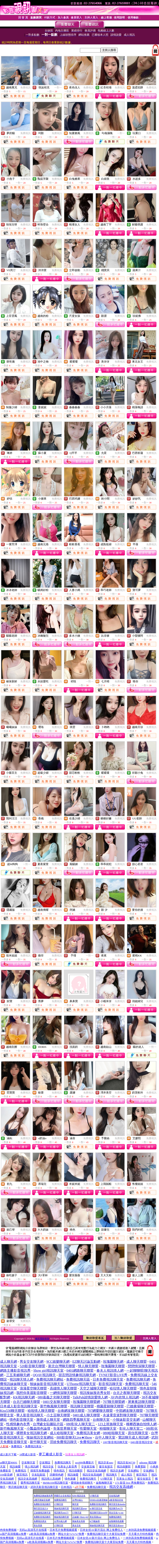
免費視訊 (25, 87)
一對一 (58, 87)
